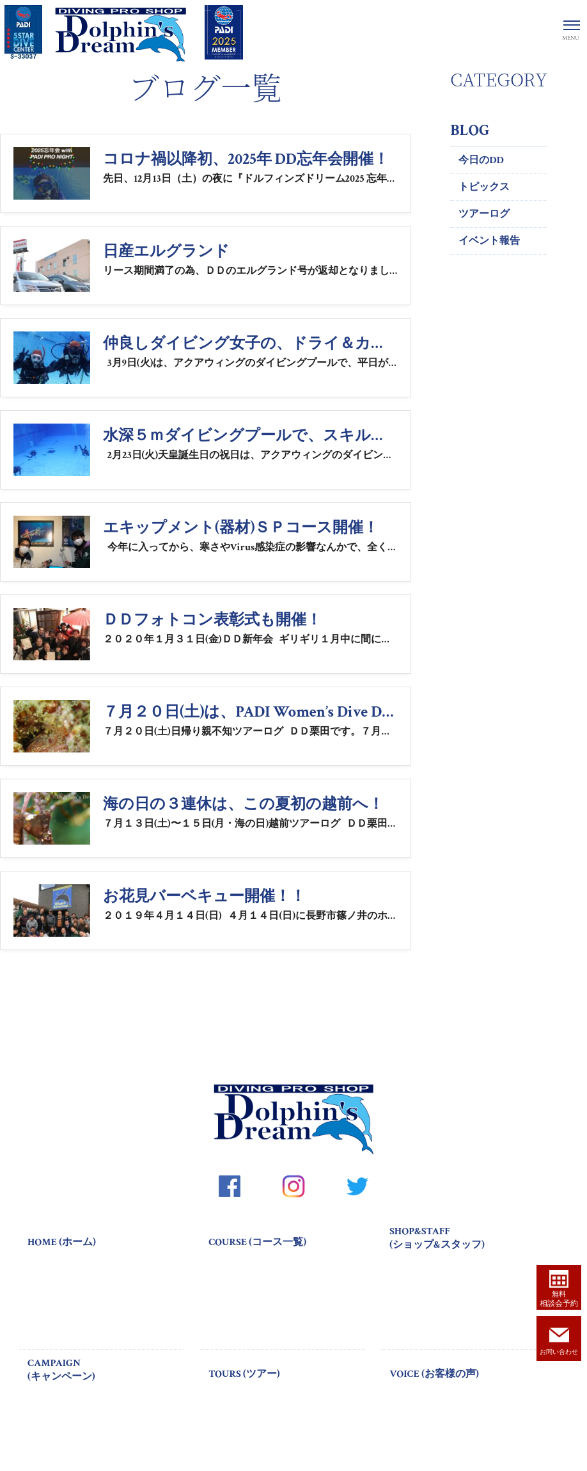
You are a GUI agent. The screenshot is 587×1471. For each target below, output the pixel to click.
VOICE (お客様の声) (434, 1374)
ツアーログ (484, 214)
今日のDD (481, 160)
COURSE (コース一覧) (257, 1242)
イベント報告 (489, 241)
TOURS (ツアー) (243, 1374)
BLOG (469, 130)
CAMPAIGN (105, 1369)
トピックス (484, 187)
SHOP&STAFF (467, 1238)
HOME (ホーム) (61, 1242)
